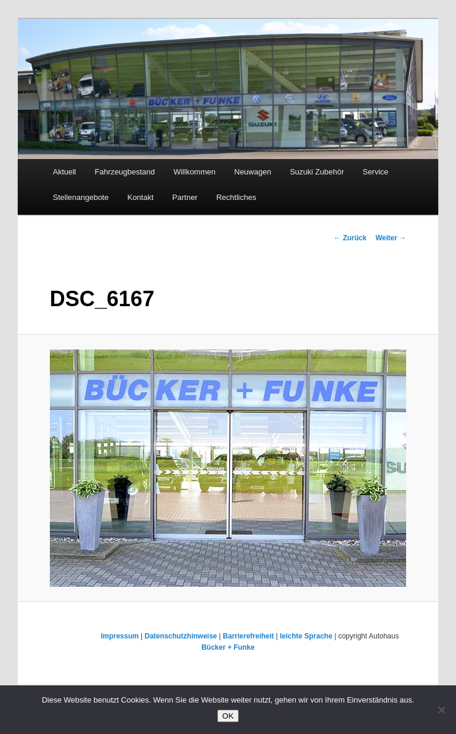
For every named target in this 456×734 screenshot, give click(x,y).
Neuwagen (253, 171)
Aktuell (64, 171)
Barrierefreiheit (248, 636)
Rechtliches (236, 197)
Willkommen (194, 171)
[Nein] (441, 710)
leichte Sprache (306, 636)
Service (375, 171)
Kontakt (140, 197)
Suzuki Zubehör (317, 171)
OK (227, 715)
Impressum (120, 636)
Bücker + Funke (228, 647)
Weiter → (390, 238)
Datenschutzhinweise (180, 636)
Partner (185, 197)
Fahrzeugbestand (125, 171)
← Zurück (350, 238)
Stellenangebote (81, 197)
